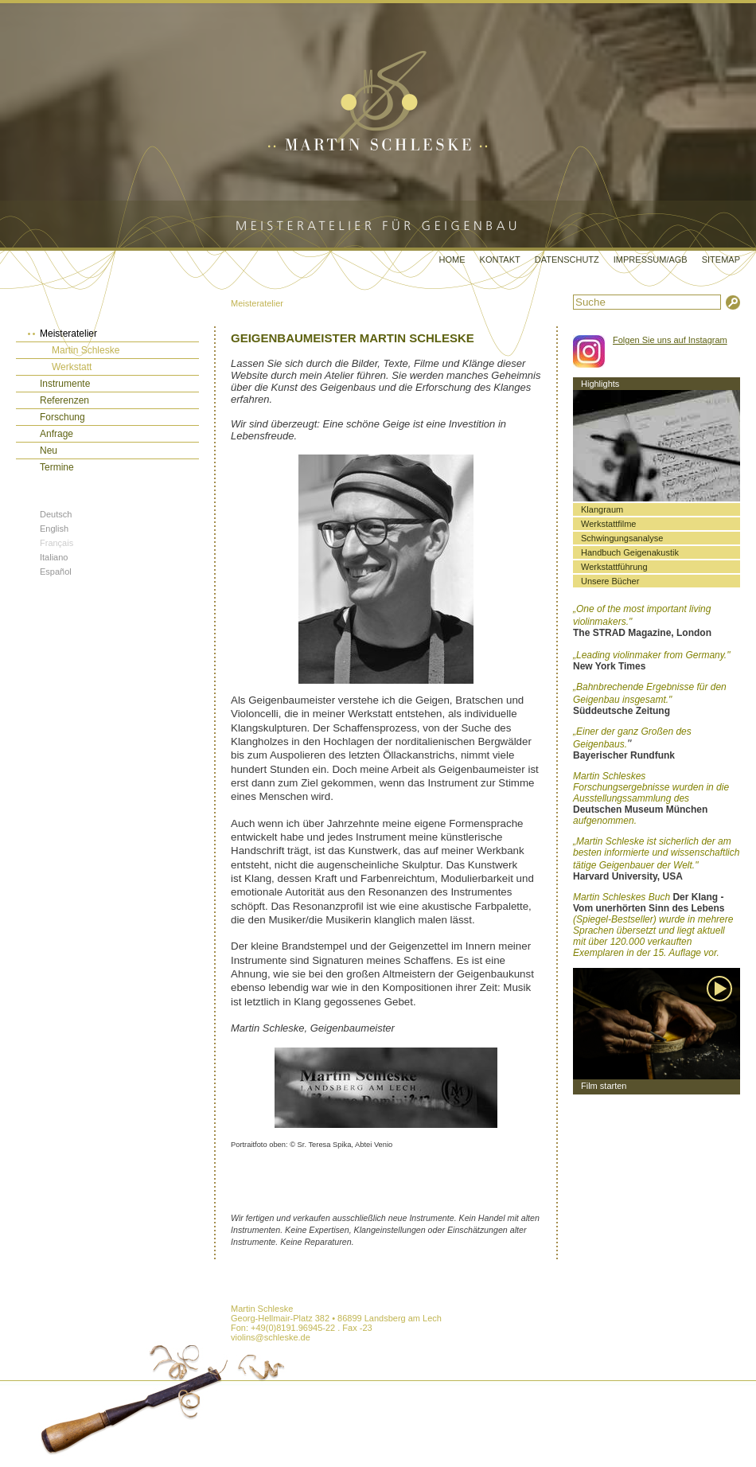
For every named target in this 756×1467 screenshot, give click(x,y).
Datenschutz (567, 259)
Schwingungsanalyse (622, 538)
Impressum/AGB (651, 259)
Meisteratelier (257, 303)
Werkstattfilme (608, 524)
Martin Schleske (85, 350)
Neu (48, 450)
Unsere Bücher (610, 581)
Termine (57, 467)
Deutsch (56, 514)
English (54, 528)
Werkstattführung (614, 567)
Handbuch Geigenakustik (630, 552)
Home (452, 259)
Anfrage (56, 433)
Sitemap (721, 259)
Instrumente (65, 383)
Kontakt (500, 259)
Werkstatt (72, 367)
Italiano (54, 557)
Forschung (62, 417)
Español (56, 571)
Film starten (603, 1085)
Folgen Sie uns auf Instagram (670, 340)
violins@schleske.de (270, 1337)
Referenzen (64, 400)
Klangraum (602, 509)
